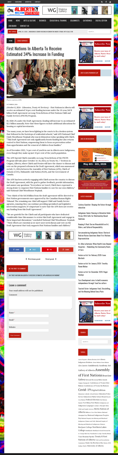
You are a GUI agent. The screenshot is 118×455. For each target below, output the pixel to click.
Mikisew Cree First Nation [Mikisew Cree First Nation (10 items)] (94, 414)
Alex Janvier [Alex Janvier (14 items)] (83, 367)
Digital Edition (100, 20)
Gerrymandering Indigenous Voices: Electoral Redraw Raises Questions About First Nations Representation (94, 237)
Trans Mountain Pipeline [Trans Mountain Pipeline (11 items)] (86, 439)
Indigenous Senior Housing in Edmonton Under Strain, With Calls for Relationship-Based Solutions (94, 217)
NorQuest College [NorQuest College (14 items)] (85, 429)
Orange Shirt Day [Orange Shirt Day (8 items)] (85, 435)
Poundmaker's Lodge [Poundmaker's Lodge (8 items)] (96, 435)
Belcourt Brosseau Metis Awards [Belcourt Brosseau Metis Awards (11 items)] (96, 382)
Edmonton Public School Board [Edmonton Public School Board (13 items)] (89, 399)
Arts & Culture (29, 20)
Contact (37, 2)
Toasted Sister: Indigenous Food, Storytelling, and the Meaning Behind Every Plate (94, 291)
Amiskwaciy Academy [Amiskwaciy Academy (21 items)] (98, 367)
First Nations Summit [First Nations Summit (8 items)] (103, 402)
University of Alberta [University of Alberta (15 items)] (95, 448)
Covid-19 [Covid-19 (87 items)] (84, 392)
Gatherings (86, 20)
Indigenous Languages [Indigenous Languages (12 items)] (86, 408)
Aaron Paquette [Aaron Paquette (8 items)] (82, 361)
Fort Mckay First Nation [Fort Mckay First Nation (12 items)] (86, 405)
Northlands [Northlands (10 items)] (89, 432)
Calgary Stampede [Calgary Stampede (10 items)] (84, 385)
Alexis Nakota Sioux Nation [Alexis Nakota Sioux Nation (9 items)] (101, 364)
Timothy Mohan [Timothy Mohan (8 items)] (106, 435)
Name (10, 310)
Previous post (32, 257)
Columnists (74, 20)
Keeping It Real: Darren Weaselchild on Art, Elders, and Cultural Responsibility (93, 227)
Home (10, 20)
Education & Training (57, 20)
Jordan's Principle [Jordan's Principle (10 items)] (100, 408)
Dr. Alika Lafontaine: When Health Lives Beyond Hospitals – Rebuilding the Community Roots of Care (94, 248)
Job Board (12, 26)
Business (41, 20)
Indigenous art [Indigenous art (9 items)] (100, 405)
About (10, 2)
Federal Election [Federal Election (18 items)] (90, 401)
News (17, 20)
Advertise (28, 2)
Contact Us (23, 26)
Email (10, 318)
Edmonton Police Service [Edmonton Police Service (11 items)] (101, 396)
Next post (50, 257)
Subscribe (18, 2)
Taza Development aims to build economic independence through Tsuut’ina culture (93, 283)
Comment (12, 292)
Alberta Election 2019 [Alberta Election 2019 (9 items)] (94, 361)
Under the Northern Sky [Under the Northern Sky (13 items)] (94, 445)
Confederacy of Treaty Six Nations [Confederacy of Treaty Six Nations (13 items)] (96, 388)
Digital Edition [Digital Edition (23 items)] (98, 392)
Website (11, 325)
